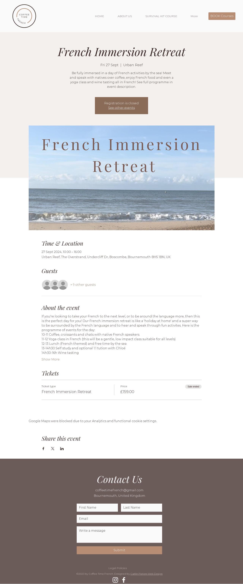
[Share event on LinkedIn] (62, 448)
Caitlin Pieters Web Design (146, 573)
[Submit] (119, 550)
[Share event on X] (52, 448)
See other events (121, 108)
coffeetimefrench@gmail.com (119, 490)
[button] (129, 16)
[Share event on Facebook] (43, 448)
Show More (51, 359)
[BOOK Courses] (221, 16)
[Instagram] (115, 580)
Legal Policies (117, 568)
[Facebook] (123, 580)
